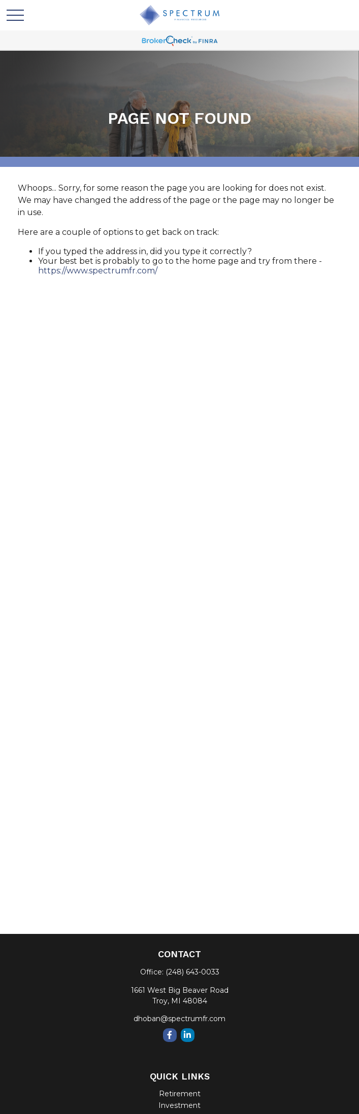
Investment (179, 1105)
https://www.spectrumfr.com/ (97, 270)
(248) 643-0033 (192, 972)
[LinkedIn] (187, 1035)
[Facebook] (170, 1035)
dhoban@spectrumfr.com (179, 1018)
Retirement (180, 1093)
